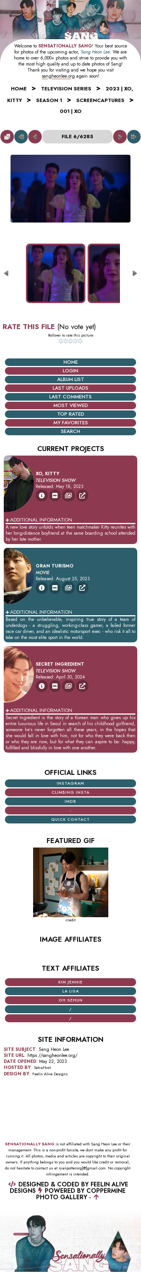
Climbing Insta (70, 792)
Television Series (66, 88)
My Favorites (70, 422)
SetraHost (42, 1067)
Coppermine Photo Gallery (81, 1193)
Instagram (70, 783)
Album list (70, 379)
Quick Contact (70, 819)
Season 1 (49, 100)
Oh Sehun (71, 1000)
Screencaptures (100, 100)
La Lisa (70, 991)
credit (71, 920)
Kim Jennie (70, 982)
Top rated (70, 414)
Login (70, 370)
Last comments (70, 396)
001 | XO (71, 111)
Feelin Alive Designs (50, 1074)
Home (19, 88)
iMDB (70, 801)
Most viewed (70, 405)
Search (70, 431)
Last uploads (70, 388)
